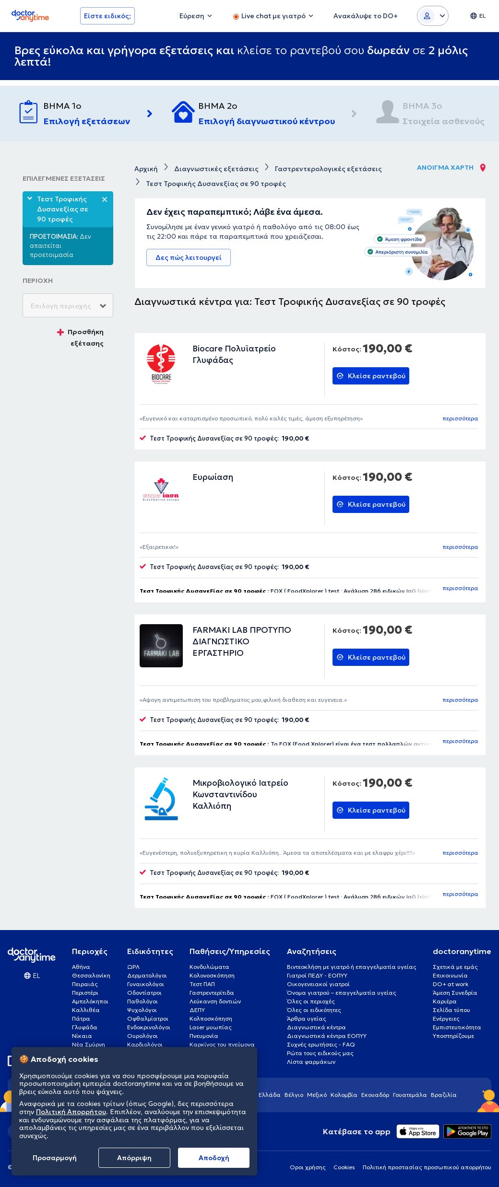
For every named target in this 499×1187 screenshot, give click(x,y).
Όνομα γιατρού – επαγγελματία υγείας (341, 992)
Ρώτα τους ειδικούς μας (320, 1053)
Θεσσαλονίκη (91, 975)
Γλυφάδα (84, 1027)
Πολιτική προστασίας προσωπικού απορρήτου (427, 1167)
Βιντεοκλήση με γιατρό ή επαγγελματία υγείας (351, 966)
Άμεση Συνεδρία (455, 992)
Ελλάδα (270, 1094)
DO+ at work (450, 984)
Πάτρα (81, 1018)
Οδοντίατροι (144, 992)
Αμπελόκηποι (90, 1001)
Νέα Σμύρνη (88, 1044)
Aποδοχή (214, 1157)
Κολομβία (344, 1094)
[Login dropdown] (433, 16)
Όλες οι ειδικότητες (314, 1009)
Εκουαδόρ (375, 1094)
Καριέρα (445, 1001)
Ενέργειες (446, 1018)
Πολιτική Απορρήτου (71, 1111)
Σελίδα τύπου (451, 1009)
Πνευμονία (204, 1035)
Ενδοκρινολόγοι (148, 1027)
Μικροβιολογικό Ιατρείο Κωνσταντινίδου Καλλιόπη (240, 794)
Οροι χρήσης (308, 1167)
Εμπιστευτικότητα (457, 1027)
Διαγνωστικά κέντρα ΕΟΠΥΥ (327, 1035)
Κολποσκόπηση (211, 1018)
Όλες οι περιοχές (311, 1001)
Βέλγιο (294, 1094)
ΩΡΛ (133, 966)
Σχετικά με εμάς (455, 966)
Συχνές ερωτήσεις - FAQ (321, 1044)
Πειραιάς (85, 984)
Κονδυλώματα (209, 966)
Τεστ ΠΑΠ (202, 984)
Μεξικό (317, 1094)
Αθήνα (81, 966)
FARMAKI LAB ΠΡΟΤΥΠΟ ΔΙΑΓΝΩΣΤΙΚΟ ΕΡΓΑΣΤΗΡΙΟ (241, 641)
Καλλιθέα (86, 1009)
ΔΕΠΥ (197, 1009)
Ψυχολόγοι (142, 1009)
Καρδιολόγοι (145, 1044)
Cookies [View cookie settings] (344, 1167)
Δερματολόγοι (147, 975)
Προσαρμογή (55, 1157)
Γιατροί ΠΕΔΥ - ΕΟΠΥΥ (317, 975)
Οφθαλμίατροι (147, 1018)
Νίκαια (82, 1035)
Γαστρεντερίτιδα (212, 992)
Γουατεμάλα (410, 1094)
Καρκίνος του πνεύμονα (222, 1044)
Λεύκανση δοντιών (215, 1001)
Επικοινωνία (450, 975)
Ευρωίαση (212, 477)
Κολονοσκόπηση (212, 975)
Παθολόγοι (142, 1001)
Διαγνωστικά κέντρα (316, 1027)
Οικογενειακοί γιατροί (318, 984)
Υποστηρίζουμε (453, 1035)
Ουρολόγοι (142, 1035)
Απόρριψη (134, 1157)
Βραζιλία (444, 1094)
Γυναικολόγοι (145, 984)
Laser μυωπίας (211, 1027)
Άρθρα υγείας (306, 1018)
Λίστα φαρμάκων (311, 1061)
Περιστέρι (85, 992)
